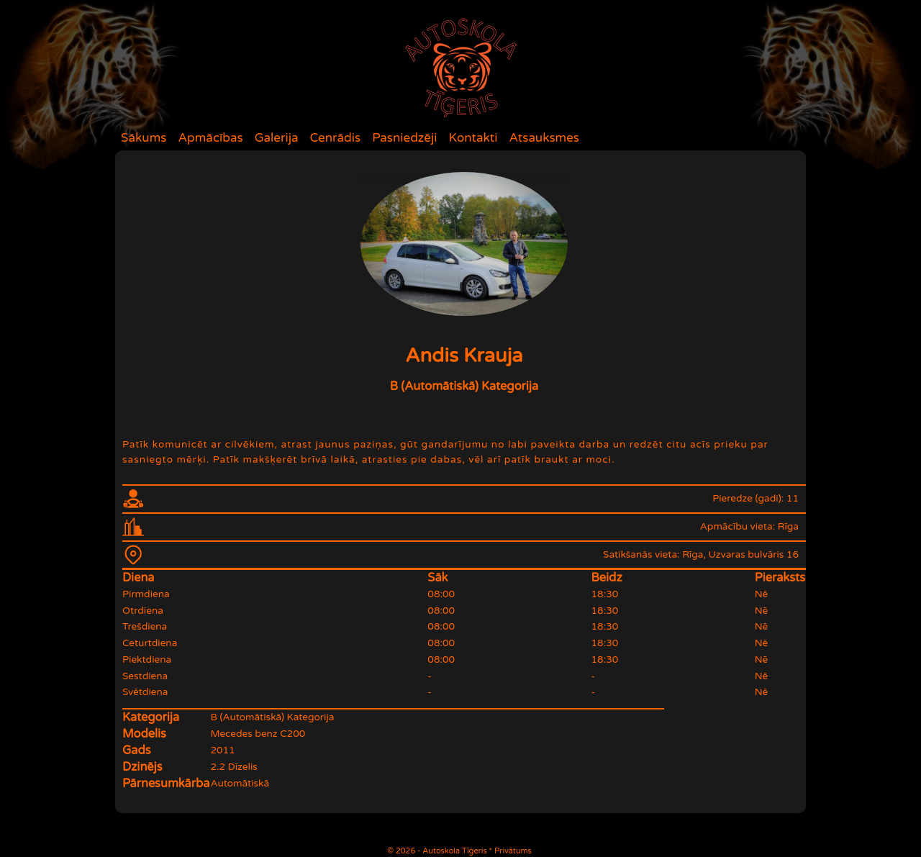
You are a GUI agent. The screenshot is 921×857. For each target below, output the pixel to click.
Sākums (143, 137)
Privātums (513, 851)
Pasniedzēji (404, 137)
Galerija (277, 137)
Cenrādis (335, 137)
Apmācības (210, 137)
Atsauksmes (544, 137)
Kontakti (473, 137)
